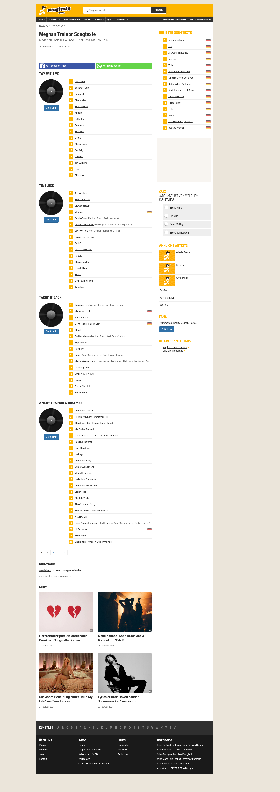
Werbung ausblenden (174, 35)
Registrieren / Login (200, 35)
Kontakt (43, 775)
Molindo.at (123, 765)
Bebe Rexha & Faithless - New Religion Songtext (181, 761)
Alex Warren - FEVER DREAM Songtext (176, 784)
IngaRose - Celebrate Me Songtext (174, 779)
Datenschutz (84, 770)
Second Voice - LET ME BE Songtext (175, 765)
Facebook (123, 761)
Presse (42, 761)
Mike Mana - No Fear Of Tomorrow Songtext (179, 775)
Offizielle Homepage (173, 366)
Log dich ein (45, 586)
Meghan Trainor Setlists (175, 363)
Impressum (84, 775)
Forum (81, 761)
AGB (95, 770)
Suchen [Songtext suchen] (158, 26)
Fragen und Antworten (89, 765)
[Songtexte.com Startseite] (56, 26)
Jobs (41, 770)
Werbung (43, 765)
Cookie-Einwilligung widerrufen (93, 779)
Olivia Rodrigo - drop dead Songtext (174, 770)
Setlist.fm (123, 770)
